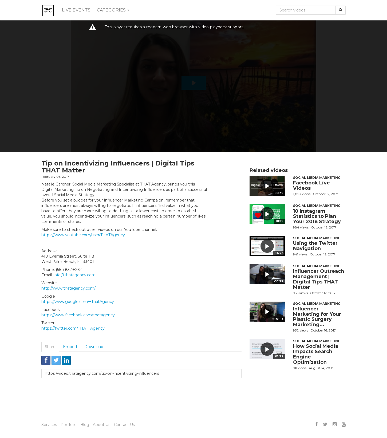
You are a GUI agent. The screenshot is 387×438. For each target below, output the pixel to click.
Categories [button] (113, 10)
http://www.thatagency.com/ (68, 288)
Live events (76, 10)
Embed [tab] (70, 346)
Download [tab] (93, 346)
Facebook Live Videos (311, 185)
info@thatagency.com (75, 275)
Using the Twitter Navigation (315, 245)
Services (49, 424)
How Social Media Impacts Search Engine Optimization (315, 354)
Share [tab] (50, 346)
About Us (101, 424)
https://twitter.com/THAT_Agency (73, 328)
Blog (84, 424)
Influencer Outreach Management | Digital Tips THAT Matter (318, 279)
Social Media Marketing (317, 178)
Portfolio (69, 424)
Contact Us (124, 424)
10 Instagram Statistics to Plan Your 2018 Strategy (317, 216)
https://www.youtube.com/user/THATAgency (83, 234)
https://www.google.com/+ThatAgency (77, 301)
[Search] (340, 10)
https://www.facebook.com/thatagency (78, 315)
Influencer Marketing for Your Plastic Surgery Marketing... (317, 316)
